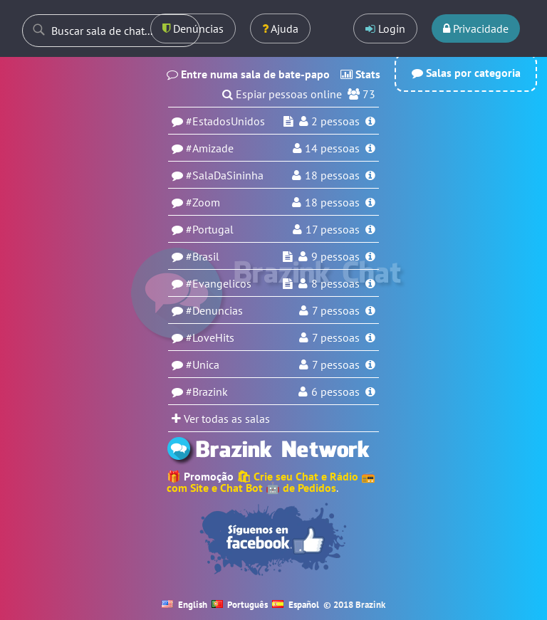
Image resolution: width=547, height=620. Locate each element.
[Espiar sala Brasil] (288, 256)
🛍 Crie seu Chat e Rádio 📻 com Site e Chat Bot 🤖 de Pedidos (271, 482)
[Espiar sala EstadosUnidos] (288, 121)
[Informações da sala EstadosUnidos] (370, 121)
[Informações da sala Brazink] (370, 391)
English (184, 605)
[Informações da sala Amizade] (370, 148)
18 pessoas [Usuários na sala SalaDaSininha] (332, 175)
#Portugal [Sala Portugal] (210, 229)
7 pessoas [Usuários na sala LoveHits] (336, 337)
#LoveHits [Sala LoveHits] (210, 337)
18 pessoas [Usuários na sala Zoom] (332, 202)
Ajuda (280, 28)
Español (295, 605)
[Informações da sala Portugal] (370, 229)
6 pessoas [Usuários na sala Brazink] (335, 391)
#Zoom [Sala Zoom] (203, 202)
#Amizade (210, 148)
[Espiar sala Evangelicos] (288, 283)
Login (385, 28)
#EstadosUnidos (225, 121)
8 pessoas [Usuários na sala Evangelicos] (335, 283)
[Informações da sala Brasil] (370, 256)
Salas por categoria (466, 72)
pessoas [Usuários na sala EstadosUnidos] (335, 121)
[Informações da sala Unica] (370, 364)
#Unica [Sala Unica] (202, 364)
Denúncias (193, 28)
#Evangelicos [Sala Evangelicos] (218, 283)
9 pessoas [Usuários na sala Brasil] (335, 256)
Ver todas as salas (221, 418)
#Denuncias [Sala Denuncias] (214, 310)
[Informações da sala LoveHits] (370, 337)
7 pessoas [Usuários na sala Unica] (336, 364)
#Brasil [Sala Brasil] (202, 256)
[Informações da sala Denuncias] (370, 310)
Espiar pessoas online (289, 94)
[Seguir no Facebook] (273, 539)
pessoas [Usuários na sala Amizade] (332, 148)
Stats (360, 74)
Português (240, 605)
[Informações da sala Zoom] (370, 202)
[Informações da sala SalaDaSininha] (370, 175)
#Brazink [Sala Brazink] (207, 391)
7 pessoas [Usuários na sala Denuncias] (336, 310)
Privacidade (476, 28)
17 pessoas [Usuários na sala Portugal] (333, 229)
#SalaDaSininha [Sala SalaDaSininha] (225, 175)
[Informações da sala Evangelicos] (370, 283)
